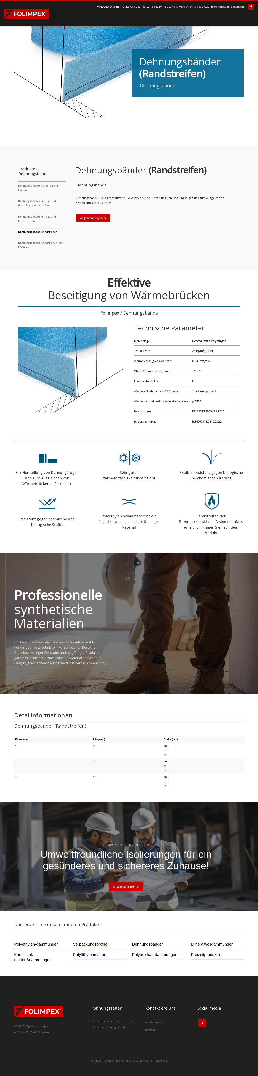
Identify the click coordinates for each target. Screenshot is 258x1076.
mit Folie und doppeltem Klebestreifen (37, 203)
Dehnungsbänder (147, 944)
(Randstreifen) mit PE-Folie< (40, 245)
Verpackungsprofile (90, 944)
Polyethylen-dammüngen (36, 944)
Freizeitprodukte (205, 954)
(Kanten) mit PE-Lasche (38, 188)
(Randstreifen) (38, 232)
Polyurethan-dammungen (154, 954)
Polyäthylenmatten (89, 954)
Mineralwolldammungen (212, 944)
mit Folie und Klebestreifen (37, 219)
